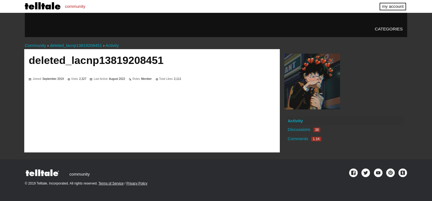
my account (393, 6)
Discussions (304, 129)
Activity (295, 120)
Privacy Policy (137, 183)
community (75, 6)
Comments (304, 138)
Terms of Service (110, 183)
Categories (389, 29)
